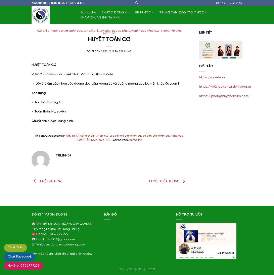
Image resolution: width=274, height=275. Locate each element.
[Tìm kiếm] (136, 3)
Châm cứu (75, 31)
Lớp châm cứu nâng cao (143, 31)
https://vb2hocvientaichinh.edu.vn (225, 86)
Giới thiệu (236, 3)
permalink (135, 140)
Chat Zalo (15, 247)
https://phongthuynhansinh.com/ (224, 96)
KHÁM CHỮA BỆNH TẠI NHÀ (102, 18)
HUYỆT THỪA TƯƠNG (168, 181)
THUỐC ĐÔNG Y (115, 12)
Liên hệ (220, 3)
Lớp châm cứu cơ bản (113, 31)
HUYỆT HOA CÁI (46, 181)
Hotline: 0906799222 (23, 265)
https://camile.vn (212, 77)
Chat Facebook (20, 256)
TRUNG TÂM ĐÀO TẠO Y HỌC (183, 12)
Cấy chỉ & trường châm (52, 31)
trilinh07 (125, 51)
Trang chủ (88, 12)
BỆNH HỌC (144, 12)
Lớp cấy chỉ (91, 31)
